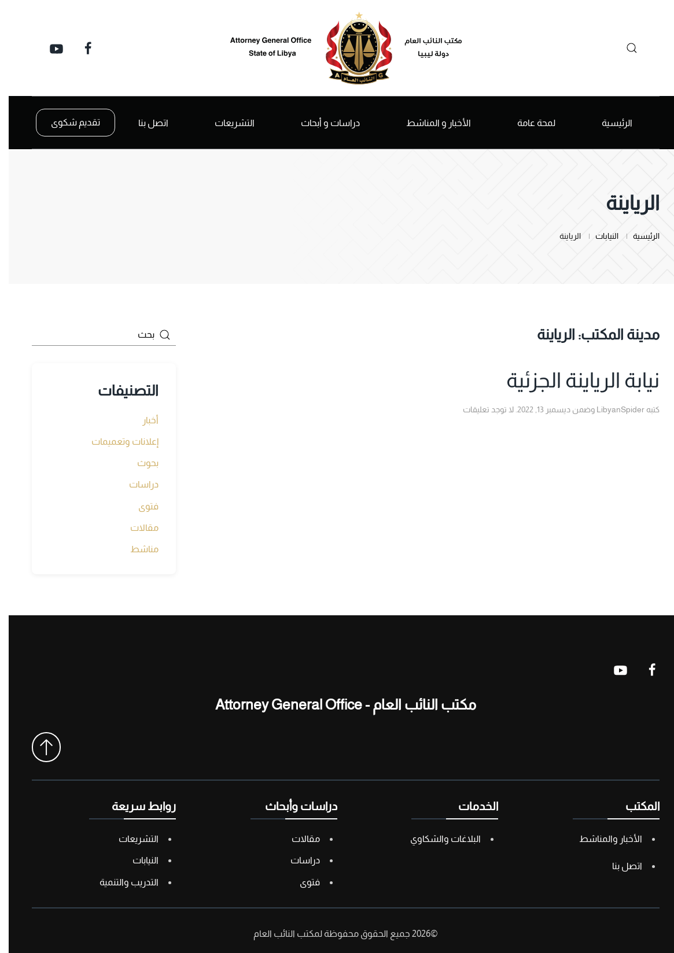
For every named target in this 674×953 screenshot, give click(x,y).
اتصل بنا (145, 123)
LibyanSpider (612, 409)
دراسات (135, 484)
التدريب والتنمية (120, 882)
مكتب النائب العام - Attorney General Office (337, 704)
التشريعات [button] (226, 123)
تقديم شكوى (66, 122)
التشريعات (130, 839)
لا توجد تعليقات (479, 409)
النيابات (137, 860)
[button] (37, 747)
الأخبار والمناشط (602, 839)
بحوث (139, 463)
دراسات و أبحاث (321, 123)
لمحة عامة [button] (528, 123)
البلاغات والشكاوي (437, 839)
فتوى (140, 506)
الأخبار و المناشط (429, 123)
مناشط (135, 549)
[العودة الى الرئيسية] (337, 48)
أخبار (142, 420)
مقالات (135, 528)
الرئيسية (608, 123)
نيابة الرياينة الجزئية (574, 380)
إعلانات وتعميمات (116, 441)
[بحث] (620, 48)
